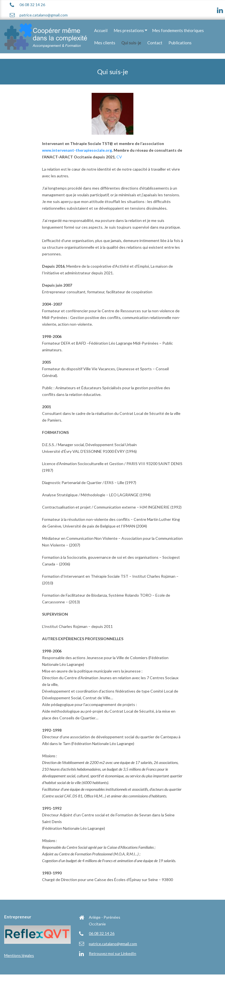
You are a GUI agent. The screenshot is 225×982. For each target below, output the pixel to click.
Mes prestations (129, 30)
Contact (154, 42)
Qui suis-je (131, 42)
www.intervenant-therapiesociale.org (77, 150)
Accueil (100, 30)
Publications (180, 42)
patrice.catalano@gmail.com (43, 15)
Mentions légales (19, 955)
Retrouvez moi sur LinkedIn (112, 953)
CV (119, 156)
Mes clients (104, 42)
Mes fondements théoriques (178, 30)
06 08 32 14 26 (32, 4)
